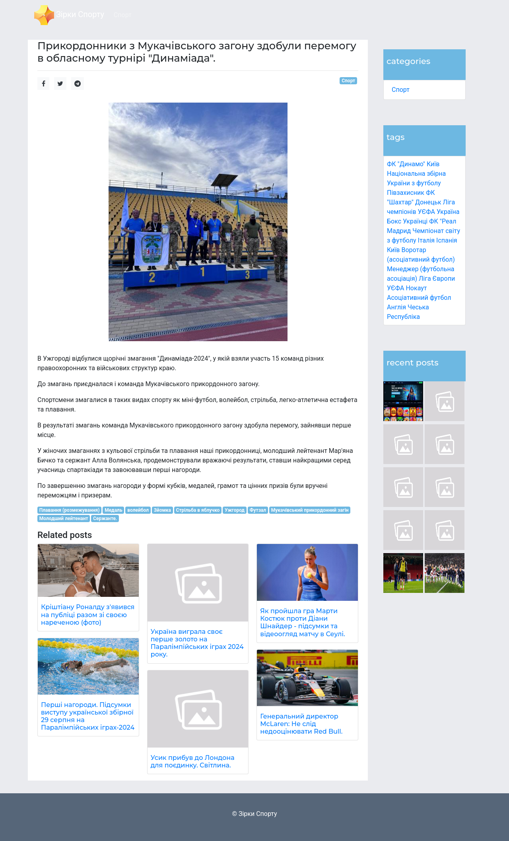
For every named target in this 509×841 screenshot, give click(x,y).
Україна (448, 212)
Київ (393, 250)
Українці (415, 221)
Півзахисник (405, 192)
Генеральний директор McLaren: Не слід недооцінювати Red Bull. (301, 724)
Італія (426, 240)
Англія (396, 307)
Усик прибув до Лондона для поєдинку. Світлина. (193, 761)
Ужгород (235, 510)
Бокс (394, 221)
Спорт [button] (123, 15)
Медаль (113, 510)
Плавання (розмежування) (69, 510)
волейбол (138, 510)
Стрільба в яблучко (198, 510)
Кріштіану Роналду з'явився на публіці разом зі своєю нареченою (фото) (87, 614)
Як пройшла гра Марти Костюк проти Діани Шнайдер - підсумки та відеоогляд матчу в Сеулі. (302, 622)
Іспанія (446, 240)
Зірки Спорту (69, 15)
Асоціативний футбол (419, 297)
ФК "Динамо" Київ (413, 164)
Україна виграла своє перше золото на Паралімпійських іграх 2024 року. (197, 643)
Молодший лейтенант (63, 518)
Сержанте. (105, 518)
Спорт (401, 89)
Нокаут (416, 288)
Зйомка (162, 510)
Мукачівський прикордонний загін (310, 510)
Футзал (258, 510)
